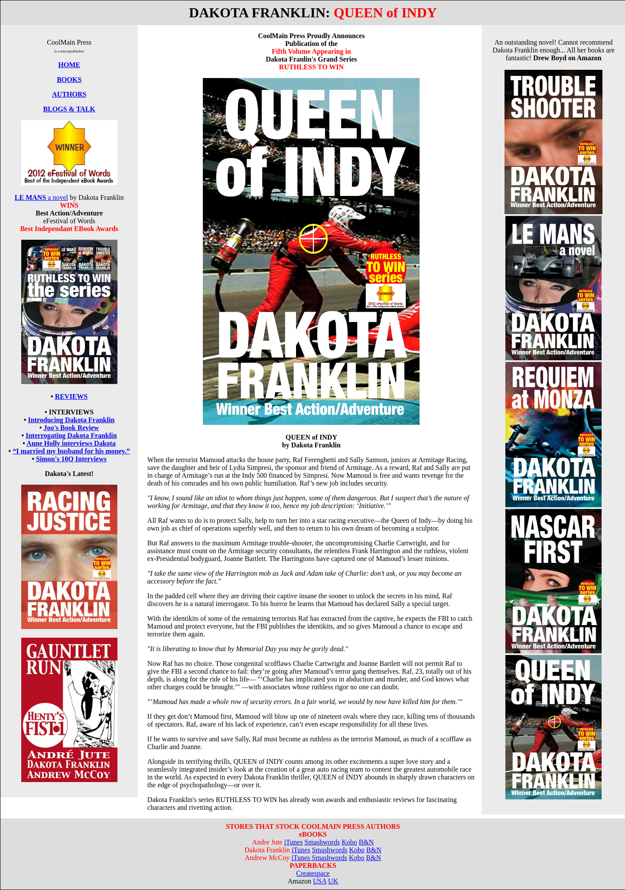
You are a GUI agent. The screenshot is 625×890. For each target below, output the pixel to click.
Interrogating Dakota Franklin (71, 435)
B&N (366, 842)
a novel (57, 197)
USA (319, 881)
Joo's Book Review (71, 427)
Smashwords (322, 842)
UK (333, 881)
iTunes (293, 842)
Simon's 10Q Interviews (71, 459)
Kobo (349, 842)
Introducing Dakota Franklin (71, 420)
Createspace (312, 873)
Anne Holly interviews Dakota (71, 443)
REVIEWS (71, 396)
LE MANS (30, 197)
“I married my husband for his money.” (71, 451)
